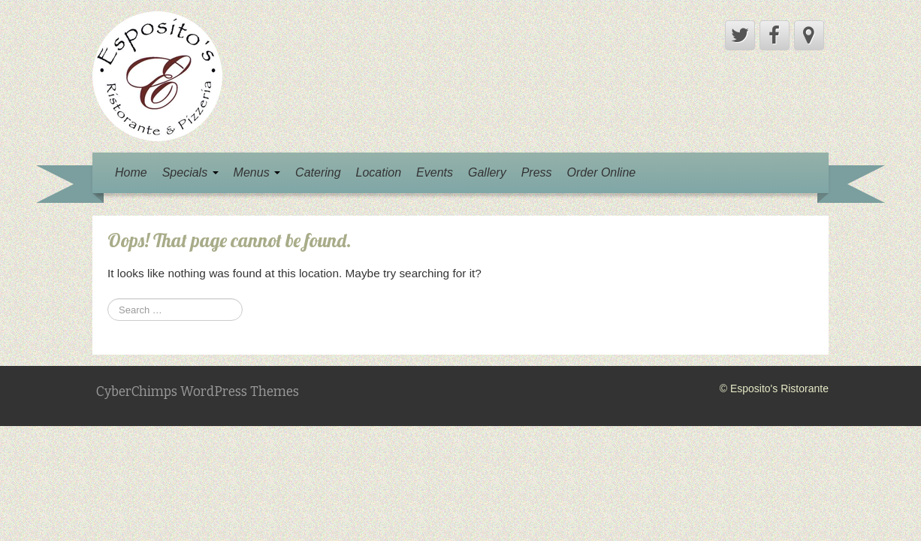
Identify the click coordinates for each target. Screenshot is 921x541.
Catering (317, 172)
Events (434, 172)
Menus (257, 172)
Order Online (601, 172)
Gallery (487, 172)
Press (536, 172)
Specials (190, 172)
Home (131, 172)
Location (379, 172)
